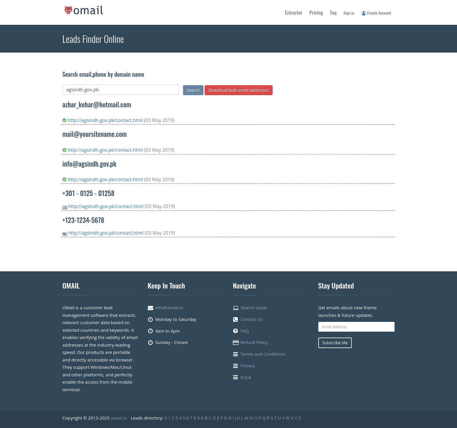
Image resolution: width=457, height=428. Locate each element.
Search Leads (253, 307)
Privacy (247, 365)
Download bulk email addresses (238, 90)
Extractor (294, 12)
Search (193, 90)
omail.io (118, 418)
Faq (333, 12)
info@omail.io (169, 307)
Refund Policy (254, 342)
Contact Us (251, 319)
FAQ (244, 331)
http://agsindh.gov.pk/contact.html (103, 120)
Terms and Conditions (262, 354)
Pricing (316, 12)
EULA (245, 377)
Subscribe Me (335, 342)
